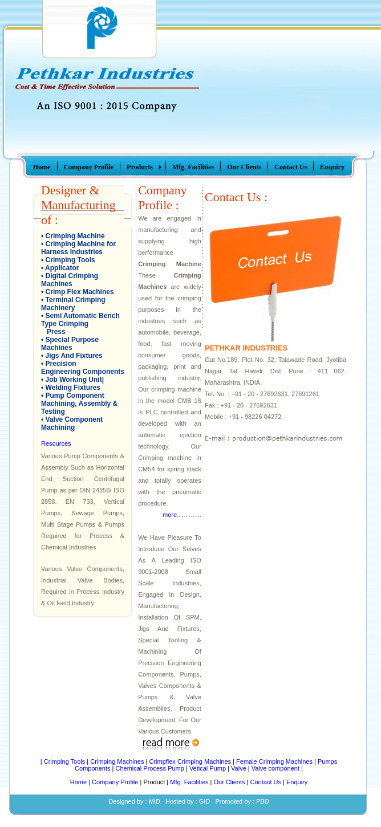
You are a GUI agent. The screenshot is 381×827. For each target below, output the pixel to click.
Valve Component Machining (72, 423)
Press (56, 332)
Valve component (275, 768)
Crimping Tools (70, 260)
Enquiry (296, 782)
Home (78, 782)
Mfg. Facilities (189, 782)
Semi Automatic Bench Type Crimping (80, 320)
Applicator (62, 268)
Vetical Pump (207, 768)
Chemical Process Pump (149, 768)
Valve (238, 768)
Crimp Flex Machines (80, 292)
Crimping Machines (117, 761)
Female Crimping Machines (274, 761)
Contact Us (265, 782)
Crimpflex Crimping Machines (190, 761)
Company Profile (115, 782)
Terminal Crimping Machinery (73, 304)
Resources (56, 443)
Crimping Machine (75, 236)
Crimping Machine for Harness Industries (78, 248)
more (170, 514)
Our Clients (229, 782)
